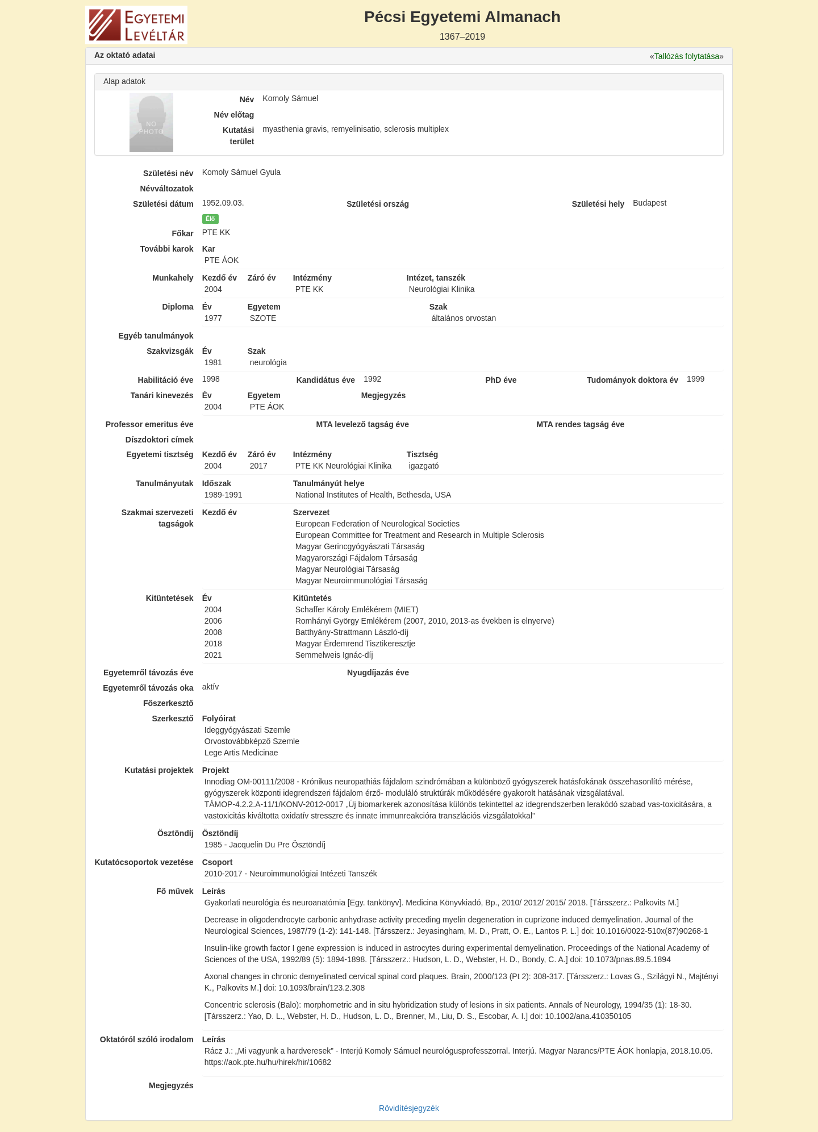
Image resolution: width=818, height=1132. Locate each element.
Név (247, 99)
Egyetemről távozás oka (148, 687)
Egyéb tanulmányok (155, 335)
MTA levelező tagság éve (362, 424)
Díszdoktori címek (160, 439)
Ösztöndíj (175, 833)
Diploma (177, 306)
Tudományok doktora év (632, 380)
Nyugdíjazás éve (378, 672)
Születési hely (598, 203)
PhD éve (500, 380)
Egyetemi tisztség (159, 454)
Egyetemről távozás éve (148, 672)
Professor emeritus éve (150, 424)
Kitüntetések (170, 598)
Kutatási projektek (158, 770)
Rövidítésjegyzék (409, 1108)
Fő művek (174, 891)
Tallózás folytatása (686, 56)
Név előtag (234, 114)
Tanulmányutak (165, 483)
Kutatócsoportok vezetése (143, 862)
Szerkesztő (173, 718)
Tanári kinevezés (162, 395)
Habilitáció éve (166, 380)
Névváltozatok (167, 188)
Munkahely (172, 277)
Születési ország (378, 203)
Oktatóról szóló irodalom (147, 1039)
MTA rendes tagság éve (580, 424)
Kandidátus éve (326, 380)
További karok (167, 248)
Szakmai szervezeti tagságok (158, 518)
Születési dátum (163, 203)
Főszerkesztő (168, 703)
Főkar (183, 233)
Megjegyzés (171, 1085)
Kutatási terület (238, 136)
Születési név (168, 173)
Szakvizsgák (170, 351)
